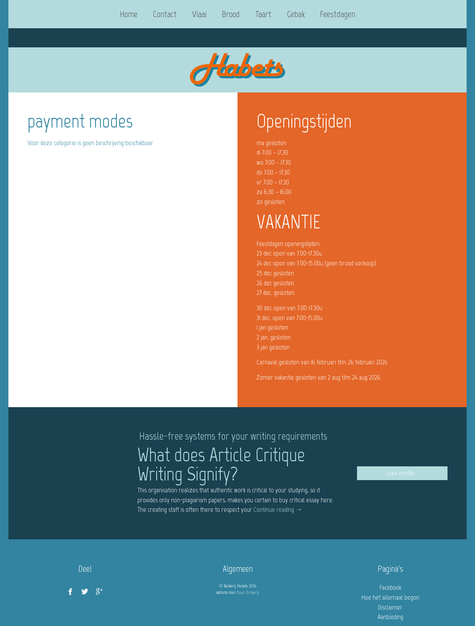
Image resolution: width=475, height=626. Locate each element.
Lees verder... (402, 473)
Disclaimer (390, 607)
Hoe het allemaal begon (390, 597)
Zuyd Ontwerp (247, 592)
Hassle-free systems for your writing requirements (233, 435)
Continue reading (278, 509)
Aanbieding (390, 617)
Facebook (390, 587)
